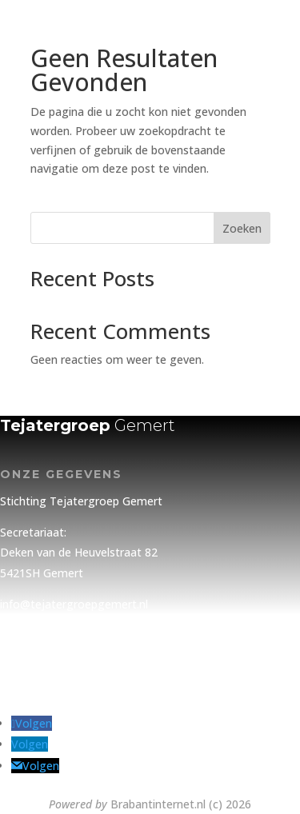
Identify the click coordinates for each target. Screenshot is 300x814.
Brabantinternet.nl (158, 804)
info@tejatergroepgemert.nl (74, 604)
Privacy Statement (48, 648)
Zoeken (242, 228)
